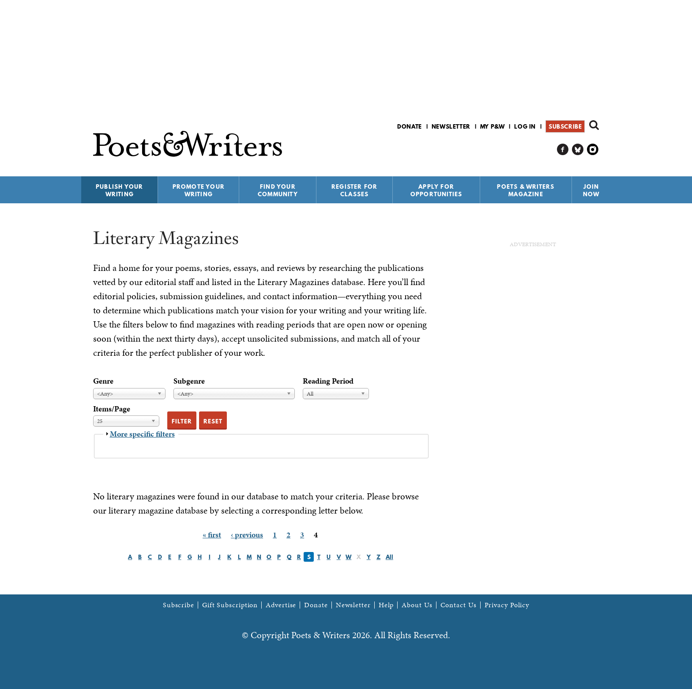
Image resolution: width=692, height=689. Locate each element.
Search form (594, 125)
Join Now (591, 190)
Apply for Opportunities (436, 190)
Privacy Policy (507, 605)
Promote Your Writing (199, 190)
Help (386, 605)
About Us (417, 605)
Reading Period (328, 380)
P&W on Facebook (563, 150)
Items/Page (111, 408)
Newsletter (451, 126)
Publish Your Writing (119, 190)
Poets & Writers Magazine (525, 190)
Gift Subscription (230, 605)
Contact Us (458, 605)
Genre (103, 380)
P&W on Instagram (593, 150)
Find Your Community (278, 190)
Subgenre (189, 380)
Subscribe (565, 126)
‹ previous (247, 534)
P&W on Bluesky (578, 150)
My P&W (492, 126)
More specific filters (142, 433)
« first (212, 534)
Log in (525, 126)
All (389, 557)
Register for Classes (354, 190)
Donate (409, 126)
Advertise (281, 605)
